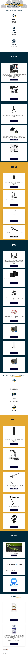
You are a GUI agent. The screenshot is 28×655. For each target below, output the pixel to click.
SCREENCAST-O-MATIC (9, 570)
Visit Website (14, 555)
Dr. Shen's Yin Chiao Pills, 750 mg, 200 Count (14, 640)
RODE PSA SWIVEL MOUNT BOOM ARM (14, 506)
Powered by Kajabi (5, 653)
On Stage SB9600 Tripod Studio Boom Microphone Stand (14, 217)
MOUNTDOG (6, 260)
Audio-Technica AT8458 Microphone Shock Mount (13, 525)
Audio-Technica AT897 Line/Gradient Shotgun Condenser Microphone (14, 485)
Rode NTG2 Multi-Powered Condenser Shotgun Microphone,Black (14, 232)
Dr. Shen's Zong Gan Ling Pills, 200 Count (14, 617)
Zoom (9, 587)
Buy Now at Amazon (14, 79)
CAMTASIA (11, 553)
